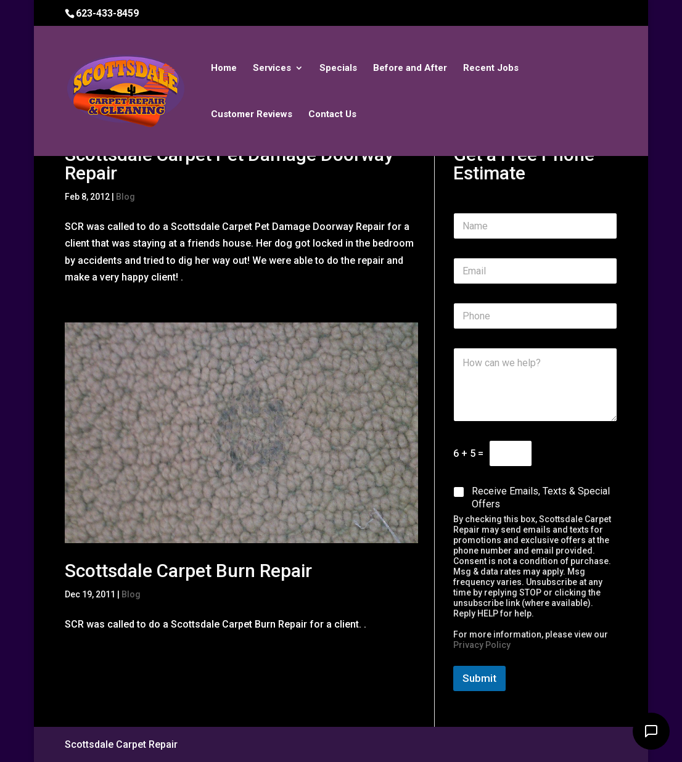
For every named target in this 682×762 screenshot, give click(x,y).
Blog (125, 197)
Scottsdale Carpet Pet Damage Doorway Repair (229, 164)
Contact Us (332, 115)
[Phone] (535, 316)
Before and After (410, 68)
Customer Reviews (251, 115)
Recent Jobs (491, 68)
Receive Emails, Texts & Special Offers (541, 497)
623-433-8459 (107, 13)
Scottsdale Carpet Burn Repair (188, 570)
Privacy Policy (482, 645)
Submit (479, 678)
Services (272, 68)
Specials (338, 68)
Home (224, 68)
